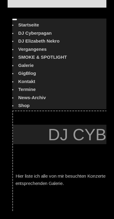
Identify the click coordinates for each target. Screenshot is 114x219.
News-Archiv (32, 97)
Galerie (26, 65)
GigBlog (27, 73)
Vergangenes (32, 49)
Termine (27, 89)
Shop (24, 105)
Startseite (28, 24)
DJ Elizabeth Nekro (39, 40)
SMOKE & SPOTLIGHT (42, 57)
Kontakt (26, 81)
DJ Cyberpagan (35, 33)
